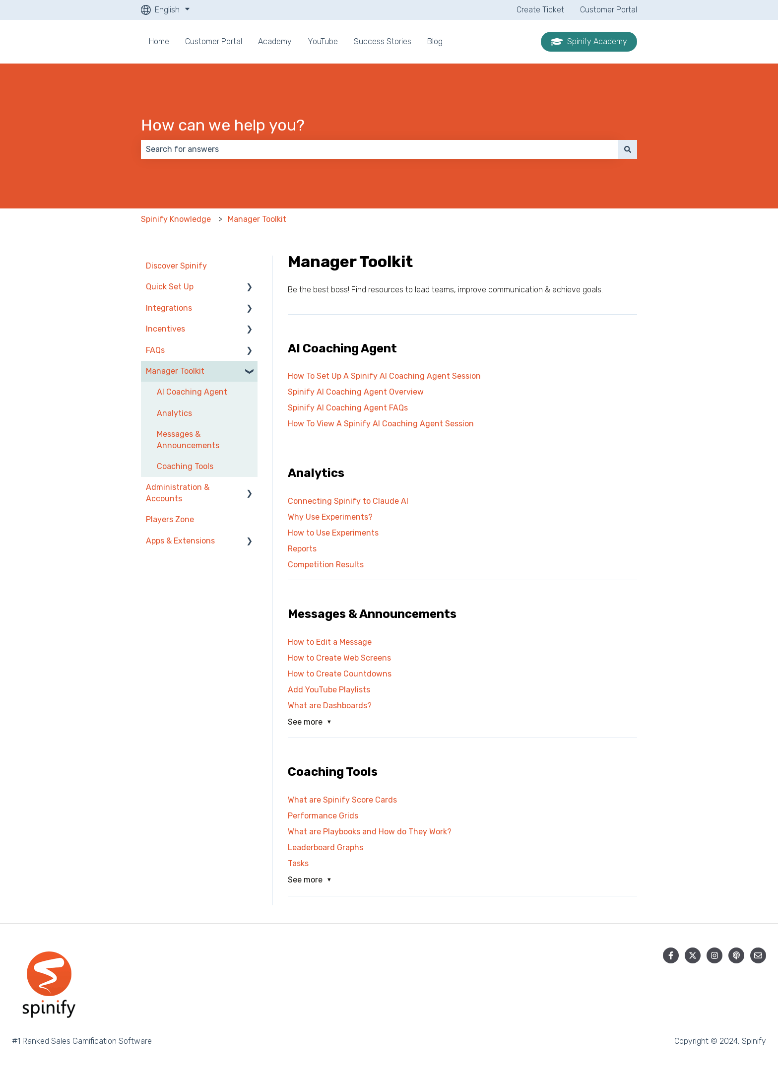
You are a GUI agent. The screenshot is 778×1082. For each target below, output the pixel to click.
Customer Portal (608, 9)
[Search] (627, 149)
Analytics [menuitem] (174, 413)
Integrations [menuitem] (169, 308)
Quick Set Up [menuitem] (170, 286)
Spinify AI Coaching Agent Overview (356, 392)
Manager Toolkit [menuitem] (175, 371)
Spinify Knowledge (176, 219)
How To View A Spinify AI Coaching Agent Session (381, 423)
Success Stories (382, 41)
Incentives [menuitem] (165, 329)
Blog (435, 41)
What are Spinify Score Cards (342, 800)
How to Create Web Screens (339, 658)
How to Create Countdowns (339, 673)
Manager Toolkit (257, 219)
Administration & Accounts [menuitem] (177, 492)
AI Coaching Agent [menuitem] (192, 392)
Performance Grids (323, 815)
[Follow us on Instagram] (714, 955)
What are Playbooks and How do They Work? (370, 831)
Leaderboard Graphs (325, 847)
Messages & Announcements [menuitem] (188, 439)
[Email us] (758, 955)
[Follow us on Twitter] (693, 955)
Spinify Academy (589, 42)
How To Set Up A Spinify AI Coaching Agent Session (384, 376)
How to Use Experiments (333, 533)
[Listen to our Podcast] (736, 955)
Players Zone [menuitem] (170, 519)
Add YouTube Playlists (329, 689)
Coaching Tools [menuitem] (185, 466)
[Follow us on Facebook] (671, 955)
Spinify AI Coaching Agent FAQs (348, 407)
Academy (275, 41)
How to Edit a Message (330, 642)
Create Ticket (540, 9)
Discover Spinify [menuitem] (176, 265)
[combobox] (379, 149)
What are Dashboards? (330, 705)
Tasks (298, 863)
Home (159, 41)
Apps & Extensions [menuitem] (180, 540)
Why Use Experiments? (330, 517)
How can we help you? (223, 125)
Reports (302, 548)
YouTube (323, 41)
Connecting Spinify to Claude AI (348, 501)
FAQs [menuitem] (155, 350)
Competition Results (326, 564)
